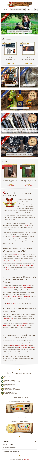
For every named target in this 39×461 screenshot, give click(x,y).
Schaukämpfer (27, 287)
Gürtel (32, 265)
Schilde (14, 303)
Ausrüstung (6, 269)
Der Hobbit (21, 345)
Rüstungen (5, 287)
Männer (28, 261)
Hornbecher (6, 325)
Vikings (33, 347)
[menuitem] (4, 9)
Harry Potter (28, 345)
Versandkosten (26, 459)
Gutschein (13, 236)
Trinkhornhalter (20, 325)
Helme (8, 303)
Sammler (12, 287)
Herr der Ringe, (14, 345)
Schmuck (8, 267)
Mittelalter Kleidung (17, 254)
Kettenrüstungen (7, 296)
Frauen (21, 261)
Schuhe (18, 265)
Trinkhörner (25, 323)
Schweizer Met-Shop (8, 318)
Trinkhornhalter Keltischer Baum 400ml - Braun (28, 181)
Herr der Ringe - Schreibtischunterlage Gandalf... (28, 58)
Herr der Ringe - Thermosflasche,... (10, 58)
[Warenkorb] (35, 9)
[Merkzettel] (28, 9)
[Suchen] (24, 9)
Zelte (12, 272)
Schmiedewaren (7, 272)
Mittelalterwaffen (27, 285)
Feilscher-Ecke (20, 230)
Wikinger (5, 261)
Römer (10, 261)
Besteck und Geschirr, (26, 269)
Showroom (25, 225)
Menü (4, 9)
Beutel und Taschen (25, 265)
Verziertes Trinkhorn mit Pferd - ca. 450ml (10, 181)
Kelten (16, 261)
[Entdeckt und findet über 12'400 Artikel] (18, 9)
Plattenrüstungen (26, 296)
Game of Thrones (23, 347)
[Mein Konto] (32, 9)
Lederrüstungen (16, 296)
